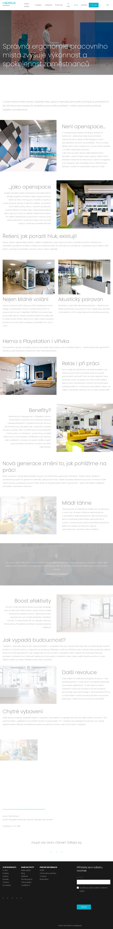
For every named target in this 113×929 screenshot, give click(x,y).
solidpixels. (77, 923)
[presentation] (93, 896)
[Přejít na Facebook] (7, 896)
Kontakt (6, 877)
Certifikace (25, 883)
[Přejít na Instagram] (12, 896)
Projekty (6, 871)
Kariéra (5, 874)
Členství (6, 880)
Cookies (43, 874)
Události (24, 874)
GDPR (42, 868)
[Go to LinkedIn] (62, 850)
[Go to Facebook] (51, 850)
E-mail (80, 875)
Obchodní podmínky (48, 871)
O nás (5, 868)
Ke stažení (7, 883)
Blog (23, 871)
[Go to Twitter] (56, 850)
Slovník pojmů (26, 877)
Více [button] (94, 4)
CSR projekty (26, 880)
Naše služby (26, 868)
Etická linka (44, 877)
